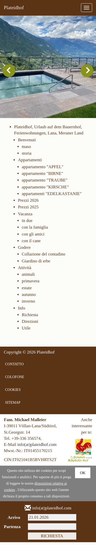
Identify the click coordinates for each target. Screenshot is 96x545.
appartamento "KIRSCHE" (45, 189)
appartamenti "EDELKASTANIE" (52, 196)
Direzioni (30, 324)
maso (26, 149)
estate (27, 290)
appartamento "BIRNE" (42, 176)
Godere (24, 250)
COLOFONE (14, 380)
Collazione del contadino (43, 256)
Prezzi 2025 (28, 209)
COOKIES (13, 392)
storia (26, 156)
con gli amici (33, 236)
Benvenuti (27, 142)
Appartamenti (30, 162)
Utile (26, 330)
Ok (83, 476)
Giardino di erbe (36, 263)
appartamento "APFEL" (42, 169)
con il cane (31, 243)
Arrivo (14, 520)
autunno (29, 297)
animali (28, 277)
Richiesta (30, 317)
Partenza (12, 529)
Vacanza (25, 216)
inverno (28, 304)
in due (27, 223)
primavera (30, 283)
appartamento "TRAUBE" (45, 182)
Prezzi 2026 (28, 203)
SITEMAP (12, 405)
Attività (24, 270)
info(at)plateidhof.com (36, 447)
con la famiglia (35, 230)
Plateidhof (14, 7)
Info (21, 310)
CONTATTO (14, 367)
